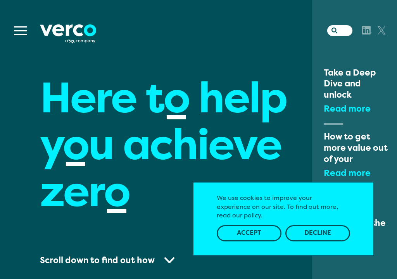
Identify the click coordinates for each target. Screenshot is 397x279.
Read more (347, 109)
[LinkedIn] (367, 30)
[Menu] (20, 30)
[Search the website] (332, 29)
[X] (382, 30)
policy (252, 216)
